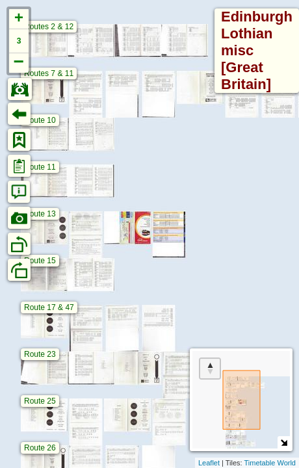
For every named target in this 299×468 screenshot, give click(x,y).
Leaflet (209, 463)
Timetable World (270, 463)
